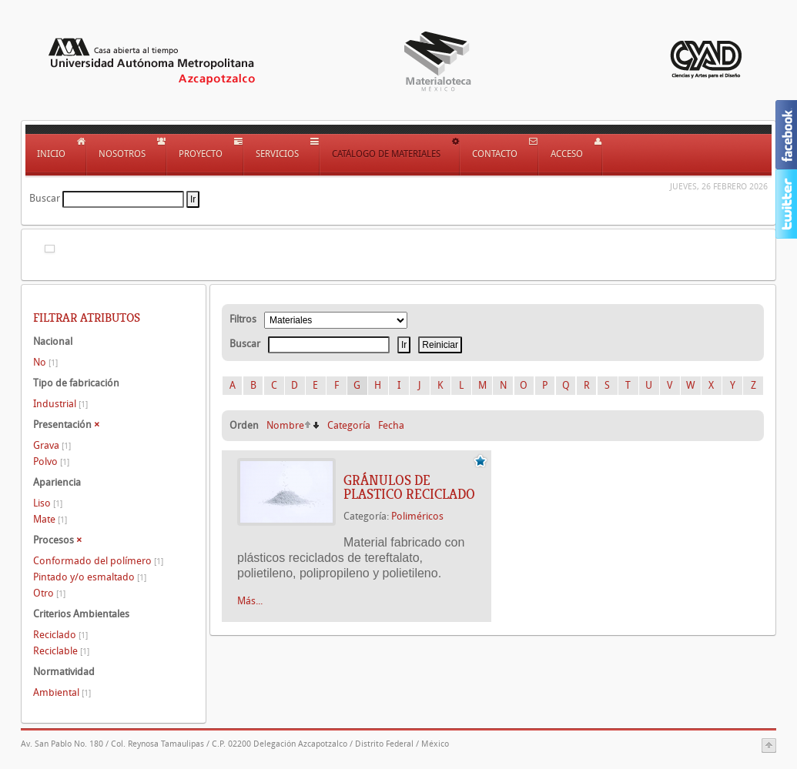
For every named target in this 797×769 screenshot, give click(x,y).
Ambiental (62, 692)
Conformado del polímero (98, 561)
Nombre (285, 425)
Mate (50, 519)
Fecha (391, 425)
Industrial (60, 404)
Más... (250, 601)
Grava (52, 445)
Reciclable (61, 651)
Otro (49, 593)
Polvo (51, 461)
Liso (47, 503)
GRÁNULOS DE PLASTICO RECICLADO (409, 487)
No (45, 362)
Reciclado (60, 634)
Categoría (348, 425)
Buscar (44, 198)
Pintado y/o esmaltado (89, 577)
